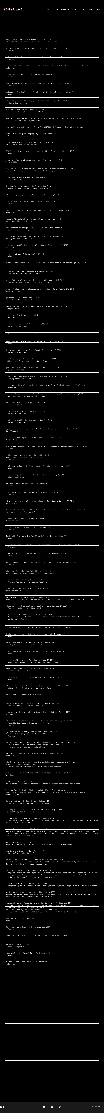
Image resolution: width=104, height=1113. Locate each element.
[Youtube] (52, 1107)
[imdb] (2, 1107)
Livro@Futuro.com (12, 643)
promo (20, 460)
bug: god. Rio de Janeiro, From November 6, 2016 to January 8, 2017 (31, 40)
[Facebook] (44, 1107)
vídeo (16, 795)
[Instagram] (60, 1107)
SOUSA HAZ (13, 9)
